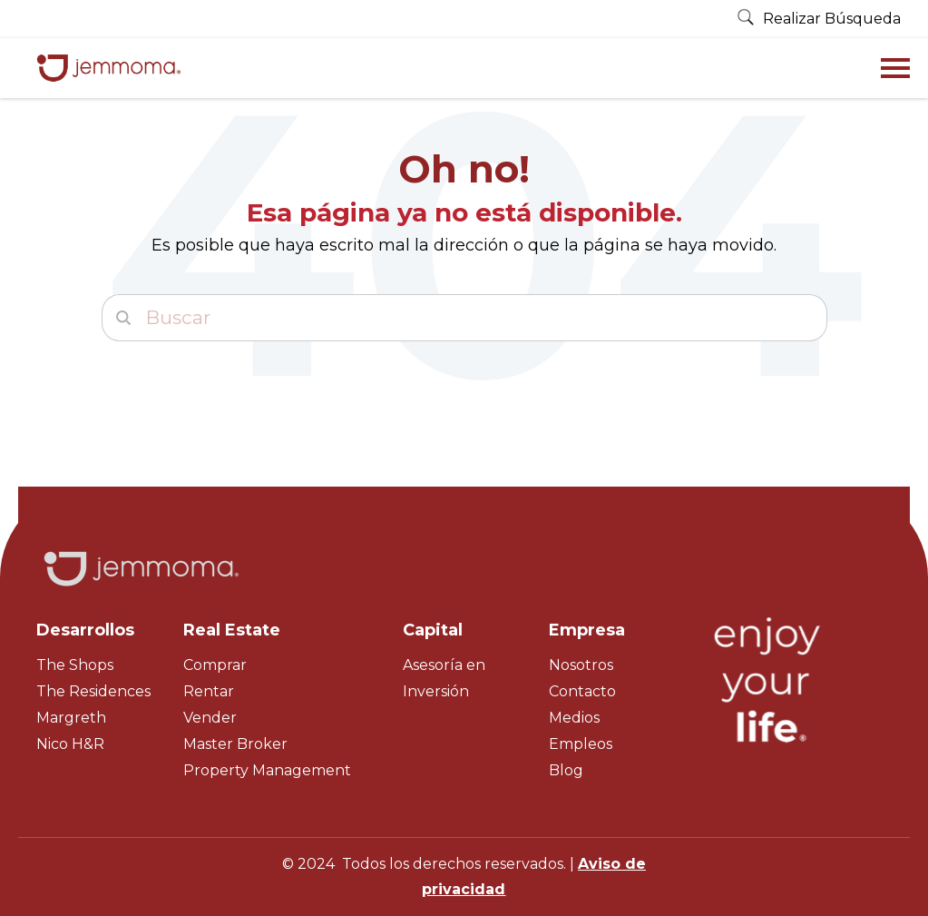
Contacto (582, 691)
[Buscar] (464, 317)
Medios (574, 717)
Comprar (215, 665)
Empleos (580, 744)
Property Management (267, 770)
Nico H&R (70, 744)
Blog (566, 770)
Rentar (208, 691)
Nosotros (581, 665)
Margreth (71, 717)
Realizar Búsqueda (819, 18)
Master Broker (235, 744)
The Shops (74, 665)
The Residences (93, 691)
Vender (210, 717)
